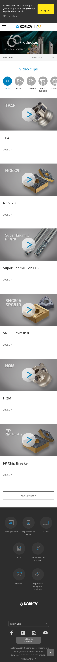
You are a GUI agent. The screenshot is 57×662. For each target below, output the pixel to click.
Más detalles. (10, 16)
